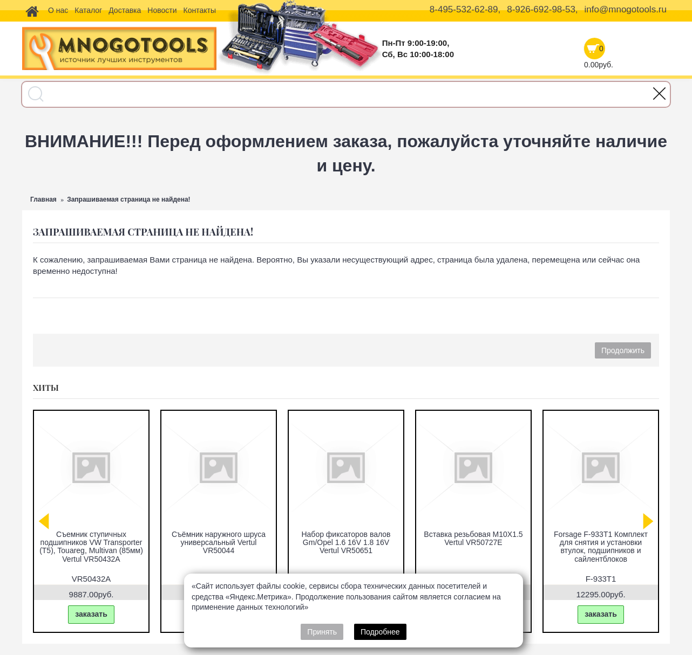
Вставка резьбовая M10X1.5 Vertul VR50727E (473, 538)
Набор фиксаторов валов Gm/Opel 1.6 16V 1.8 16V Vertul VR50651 (345, 542)
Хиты (46, 387)
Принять (322, 632)
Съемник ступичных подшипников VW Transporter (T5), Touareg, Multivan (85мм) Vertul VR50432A (91, 546)
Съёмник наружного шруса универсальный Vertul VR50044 (219, 542)
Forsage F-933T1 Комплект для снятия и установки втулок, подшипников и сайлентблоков (601, 546)
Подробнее (380, 632)
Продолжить (622, 350)
